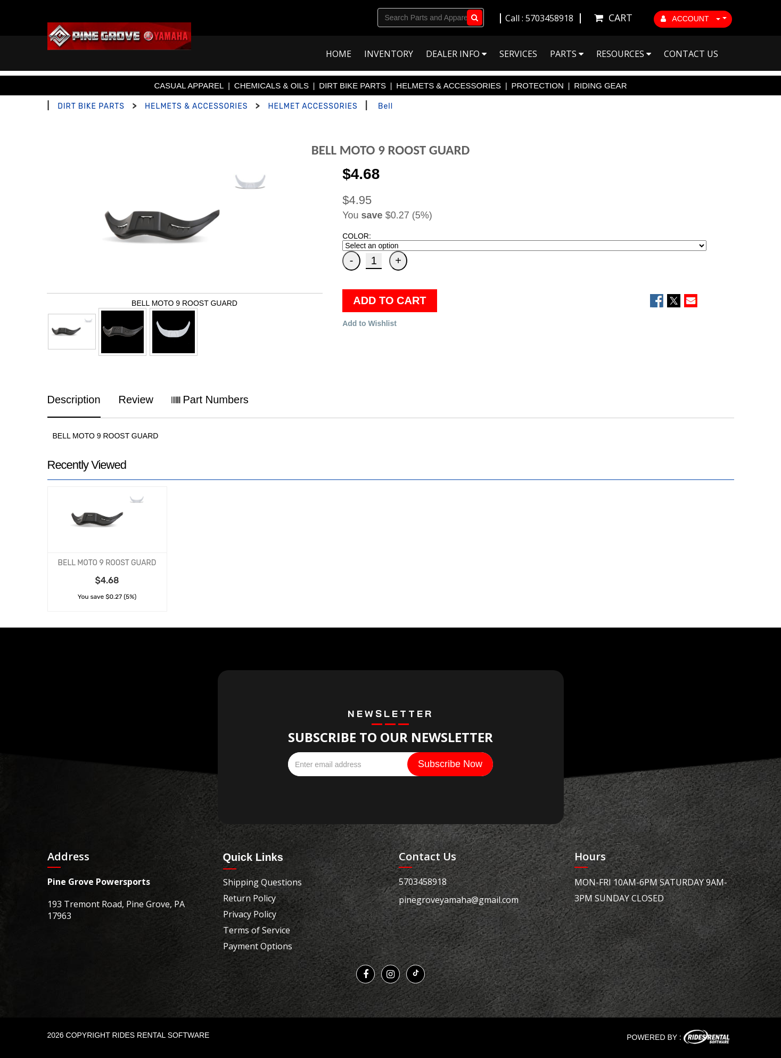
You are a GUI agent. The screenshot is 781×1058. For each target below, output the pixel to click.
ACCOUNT (690, 18)
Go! (472, 17)
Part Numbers (210, 399)
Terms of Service (256, 930)
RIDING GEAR (600, 85)
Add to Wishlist (369, 323)
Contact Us (691, 54)
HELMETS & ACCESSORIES (448, 85)
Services (518, 54)
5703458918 (423, 882)
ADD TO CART (389, 300)
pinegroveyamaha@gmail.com (459, 900)
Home (338, 54)
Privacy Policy (249, 914)
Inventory (388, 54)
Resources (623, 54)
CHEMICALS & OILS (271, 85)
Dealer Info (456, 54)
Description (74, 399)
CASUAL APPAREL (189, 85)
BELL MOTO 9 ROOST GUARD (107, 562)
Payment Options (257, 946)
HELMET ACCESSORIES (312, 106)
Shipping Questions (262, 882)
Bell (385, 106)
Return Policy (249, 898)
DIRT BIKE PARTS (352, 85)
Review (135, 399)
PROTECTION (538, 85)
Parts (566, 54)
